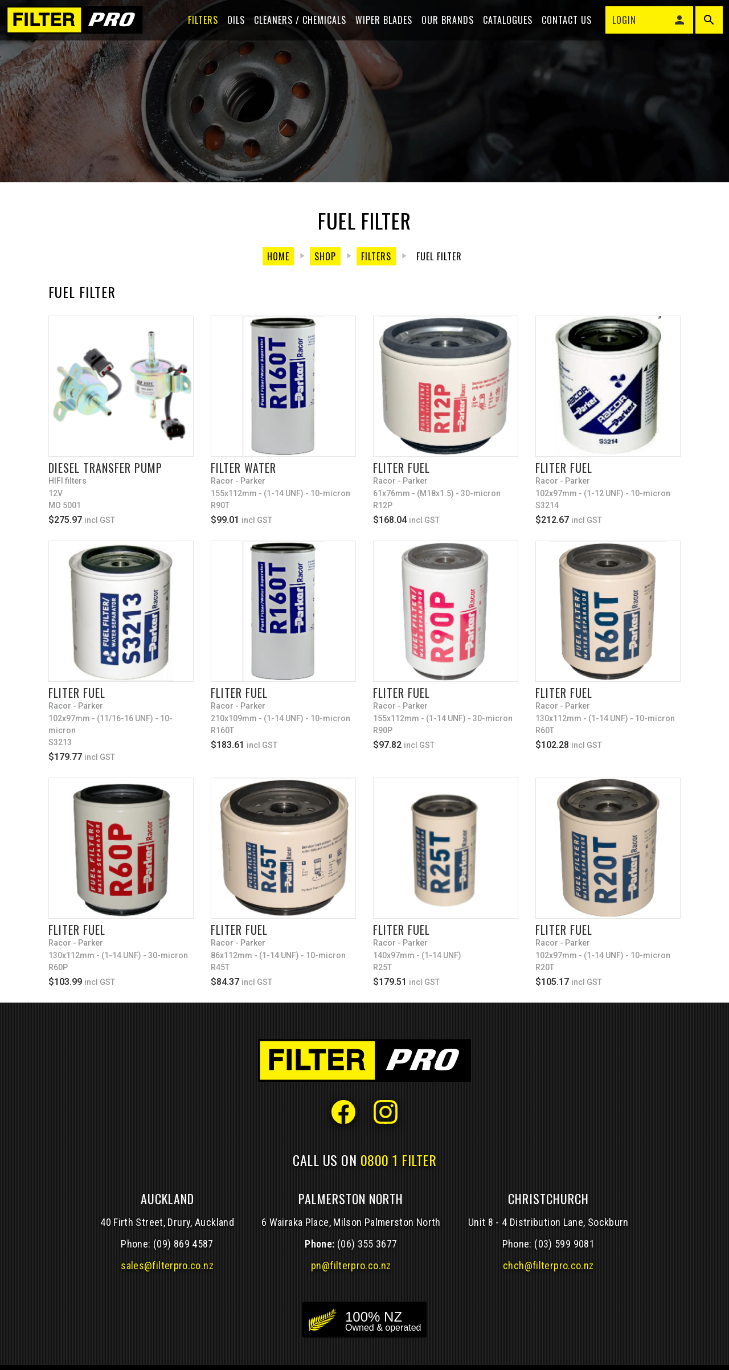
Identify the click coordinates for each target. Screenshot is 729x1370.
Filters (198, 29)
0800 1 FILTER (399, 1160)
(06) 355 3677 (367, 1244)
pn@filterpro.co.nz (351, 1265)
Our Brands (442, 29)
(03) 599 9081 (564, 1244)
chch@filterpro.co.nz (548, 1265)
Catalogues (502, 29)
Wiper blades (378, 29)
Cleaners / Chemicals (295, 29)
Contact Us (561, 29)
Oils (231, 29)
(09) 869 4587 (183, 1244)
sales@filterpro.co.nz (167, 1265)
